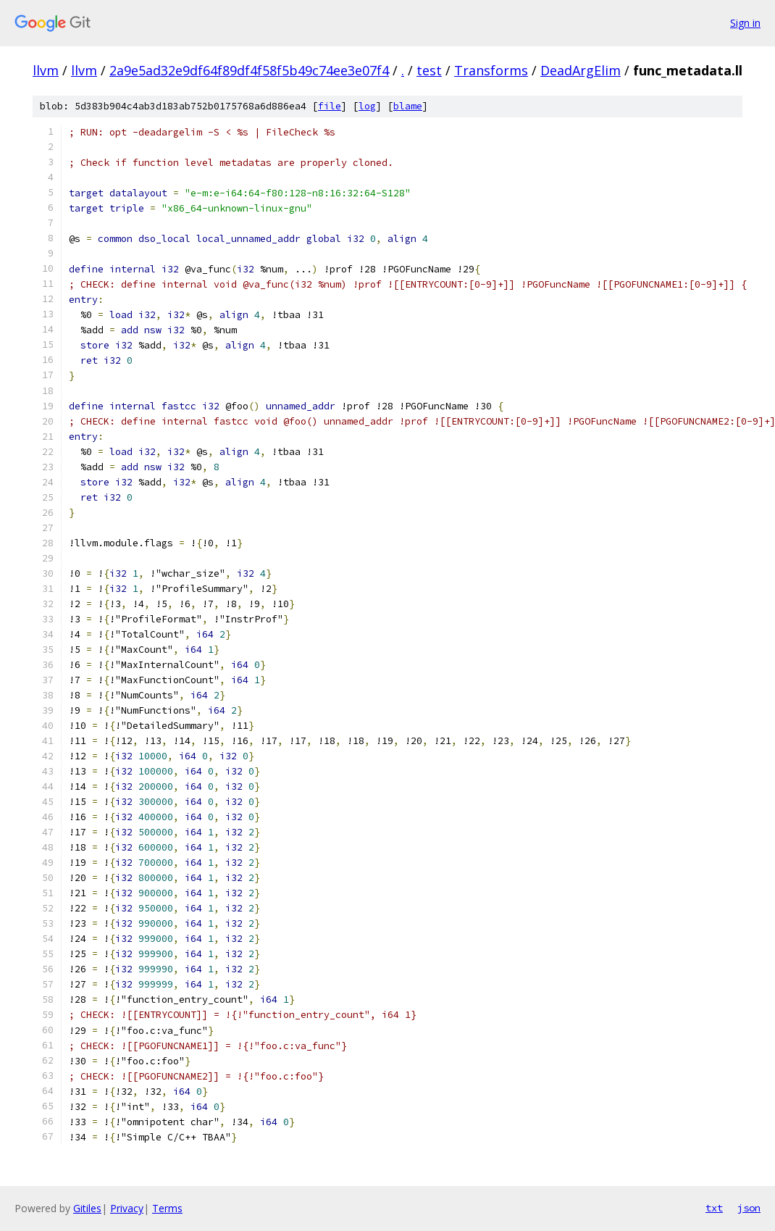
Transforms (491, 70)
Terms (167, 1208)
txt (714, 1207)
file (329, 106)
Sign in (745, 23)
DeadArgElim (580, 70)
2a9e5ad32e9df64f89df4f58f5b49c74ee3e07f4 (249, 70)
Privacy (126, 1208)
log (367, 106)
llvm (46, 70)
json (749, 1207)
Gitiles (87, 1208)
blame (407, 106)
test (429, 70)
